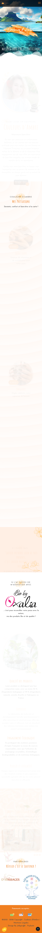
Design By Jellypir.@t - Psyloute (21, 926)
